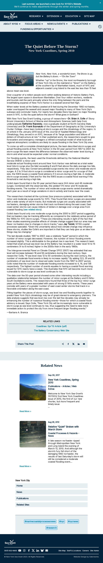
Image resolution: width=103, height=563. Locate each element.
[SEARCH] (100, 26)
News (19, 492)
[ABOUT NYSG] (12, 24)
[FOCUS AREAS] (34, 24)
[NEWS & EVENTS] (57, 24)
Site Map (62, 551)
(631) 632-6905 (10, 551)
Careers (85, 551)
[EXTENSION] (54, 16)
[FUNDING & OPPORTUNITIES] (37, 29)
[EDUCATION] (73, 16)
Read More (24, 411)
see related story (32, 209)
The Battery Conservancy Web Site (51, 330)
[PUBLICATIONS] (81, 24)
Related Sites (22, 504)
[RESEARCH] (36, 16)
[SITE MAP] (89, 16)
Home (19, 485)
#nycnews (73, 521)
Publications (22, 498)
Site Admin (94, 551)
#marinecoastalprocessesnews (40, 521)
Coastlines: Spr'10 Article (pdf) (51, 326)
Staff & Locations (74, 551)
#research (51, 527)
